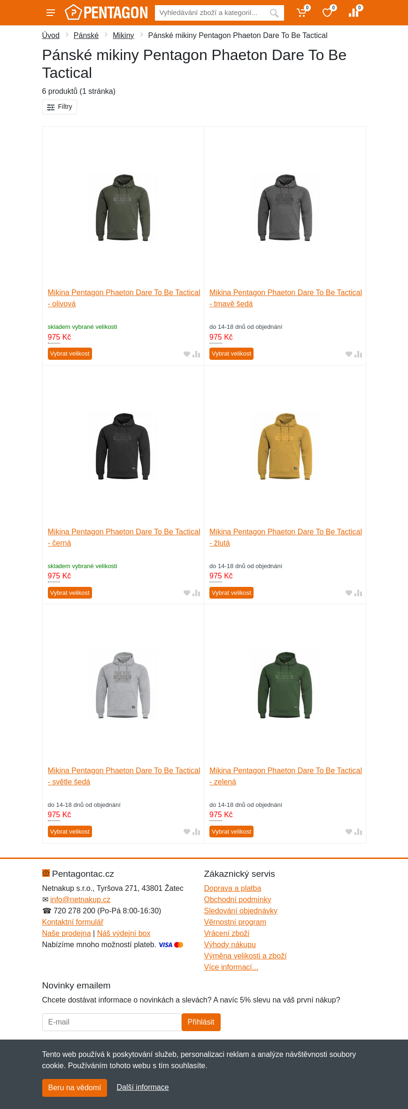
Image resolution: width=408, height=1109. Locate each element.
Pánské (86, 35)
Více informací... (231, 967)
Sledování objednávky (241, 911)
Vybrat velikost (70, 353)
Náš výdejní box (124, 933)
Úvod (51, 35)
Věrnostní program (235, 922)
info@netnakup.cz (80, 900)
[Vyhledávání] (209, 13)
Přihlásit (201, 1022)
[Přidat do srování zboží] (196, 354)
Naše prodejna (66, 933)
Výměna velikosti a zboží (245, 956)
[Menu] (50, 12)
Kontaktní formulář (73, 922)
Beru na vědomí (74, 1088)
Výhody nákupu (230, 945)
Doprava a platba (233, 888)
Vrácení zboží (227, 933)
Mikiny (123, 35)
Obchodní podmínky (237, 900)
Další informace (142, 1087)
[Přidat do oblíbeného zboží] (187, 354)
